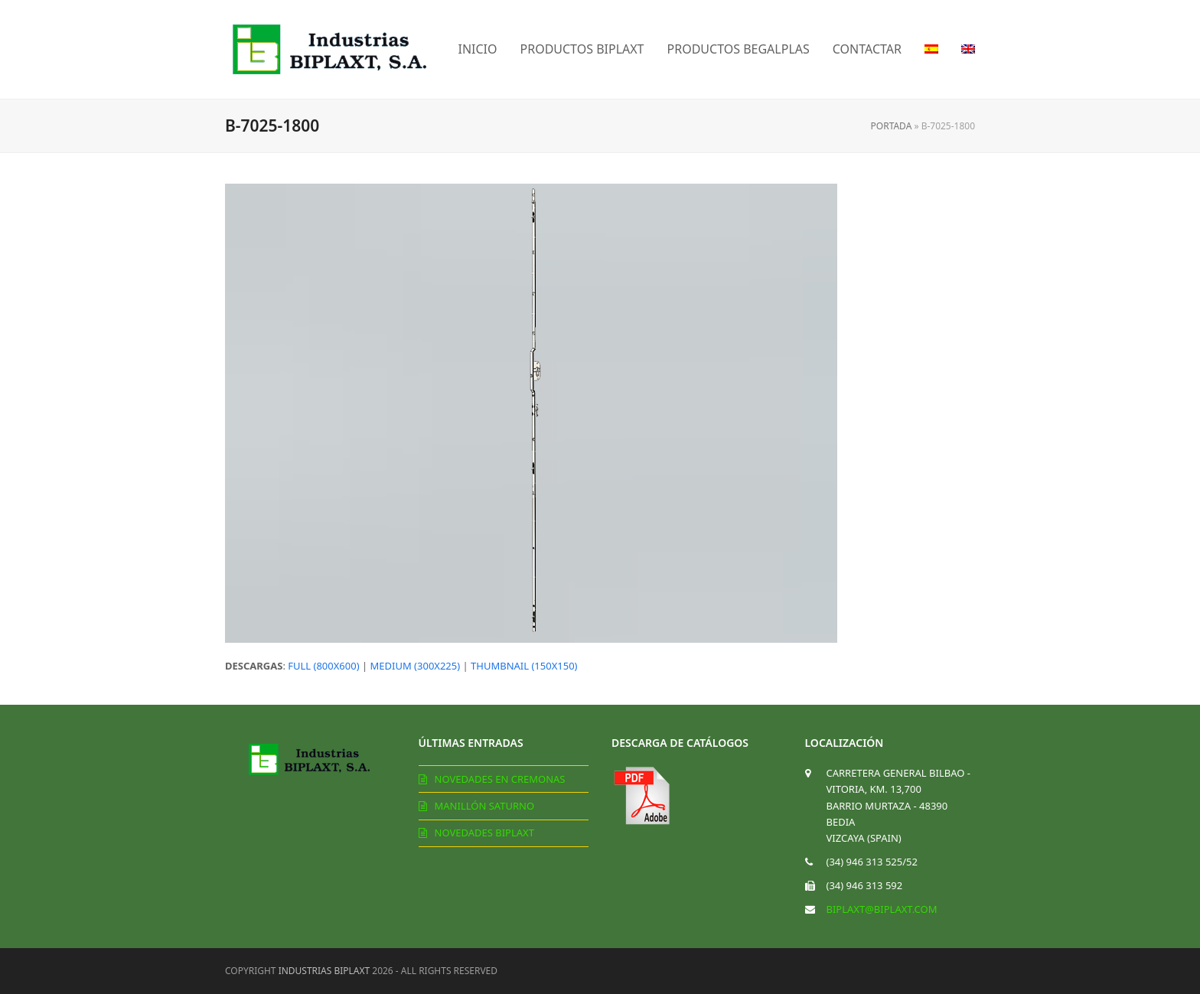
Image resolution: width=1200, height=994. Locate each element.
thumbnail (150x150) (524, 666)
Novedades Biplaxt (484, 832)
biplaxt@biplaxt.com (882, 909)
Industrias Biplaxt (324, 970)
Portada (891, 125)
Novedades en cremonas (500, 779)
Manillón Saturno (485, 806)
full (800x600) (323, 666)
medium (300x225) (415, 666)
